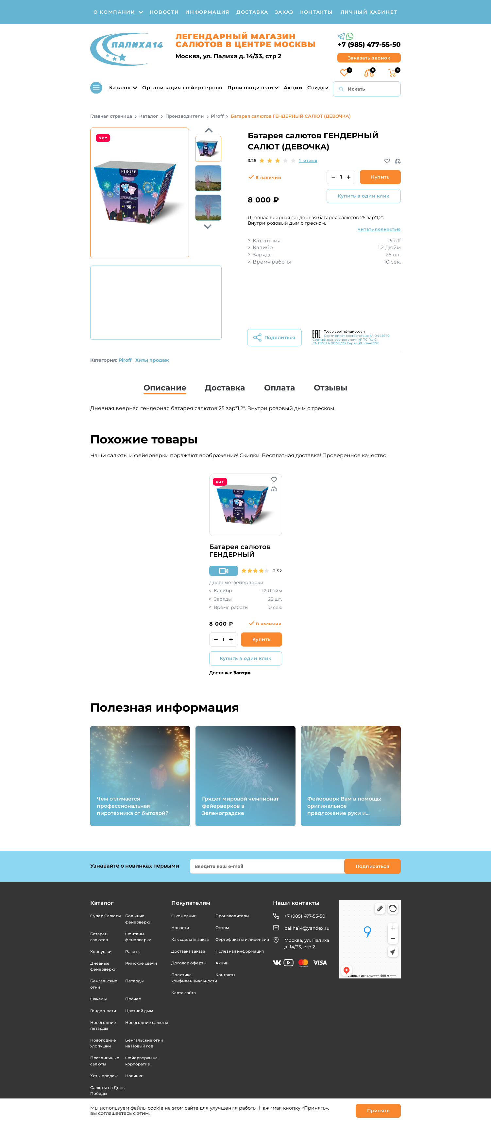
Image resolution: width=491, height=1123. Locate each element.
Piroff (125, 360)
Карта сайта (183, 992)
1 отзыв (308, 160)
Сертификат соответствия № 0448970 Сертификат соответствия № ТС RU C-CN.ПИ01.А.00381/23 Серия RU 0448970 (351, 339)
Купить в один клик (364, 196)
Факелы (98, 998)
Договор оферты (189, 962)
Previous (208, 226)
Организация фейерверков (182, 88)
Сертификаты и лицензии (242, 939)
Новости (180, 927)
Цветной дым (139, 1010)
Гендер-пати (103, 1010)
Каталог (113, 88)
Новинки (134, 1075)
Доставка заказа (188, 951)
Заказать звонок (369, 58)
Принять (378, 1111)
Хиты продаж (152, 360)
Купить (380, 177)
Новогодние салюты (146, 1022)
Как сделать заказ (190, 939)
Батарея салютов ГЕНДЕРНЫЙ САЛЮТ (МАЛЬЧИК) (244, 551)
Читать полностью (379, 229)
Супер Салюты (105, 915)
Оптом (222, 927)
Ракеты (133, 951)
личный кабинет (369, 12)
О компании (183, 915)
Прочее (133, 998)
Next (208, 130)
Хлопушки (100, 951)
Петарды (134, 980)
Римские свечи (141, 963)
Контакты (225, 974)
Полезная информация (239, 951)
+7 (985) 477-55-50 (369, 44)
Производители (253, 88)
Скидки (318, 88)
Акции (293, 88)
